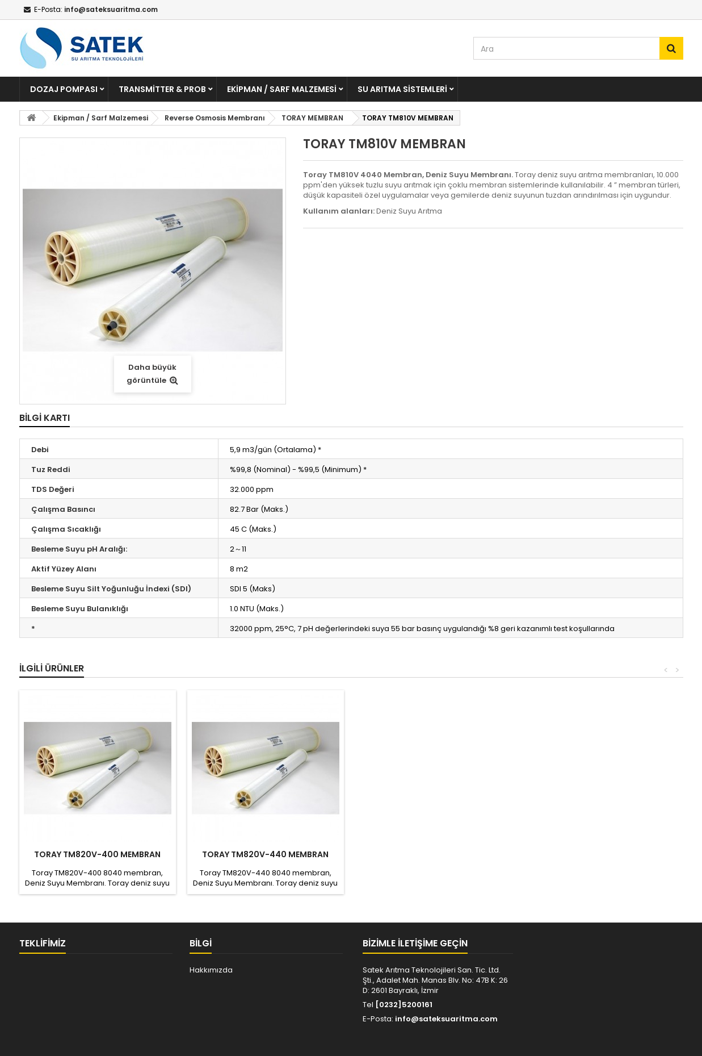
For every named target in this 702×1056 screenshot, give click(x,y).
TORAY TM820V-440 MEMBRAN (265, 854)
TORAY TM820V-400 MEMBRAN (97, 854)
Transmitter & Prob (162, 89)
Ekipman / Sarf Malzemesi (282, 89)
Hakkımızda (211, 970)
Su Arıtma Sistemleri (402, 89)
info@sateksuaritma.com (446, 1018)
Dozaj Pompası (64, 89)
